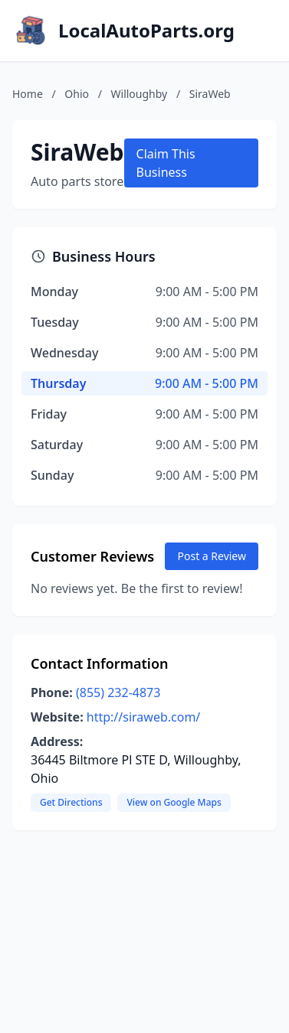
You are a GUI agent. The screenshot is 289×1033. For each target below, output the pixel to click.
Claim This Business (165, 163)
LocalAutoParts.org (146, 30)
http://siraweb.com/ (144, 717)
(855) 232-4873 (118, 692)
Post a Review (211, 556)
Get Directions (71, 802)
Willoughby (139, 93)
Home (27, 93)
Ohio (76, 93)
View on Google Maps (173, 802)
